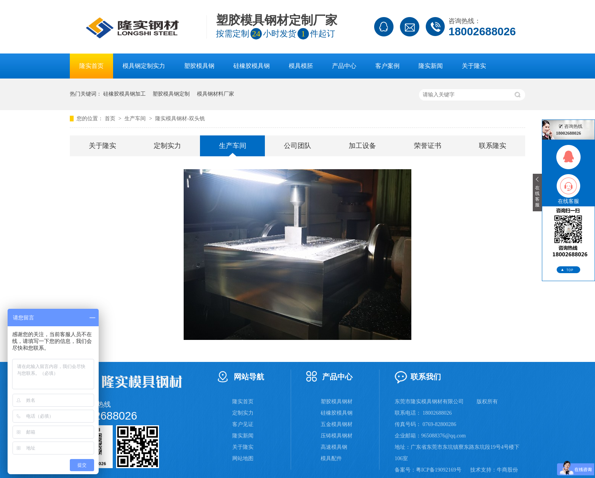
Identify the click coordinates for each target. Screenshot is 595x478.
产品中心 (344, 66)
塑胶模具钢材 (337, 401)
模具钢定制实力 (144, 66)
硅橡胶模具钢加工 (124, 94)
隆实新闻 (431, 66)
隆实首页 (91, 66)
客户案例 (387, 66)
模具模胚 (301, 66)
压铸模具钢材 (337, 436)
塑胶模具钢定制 (171, 94)
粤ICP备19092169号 (438, 470)
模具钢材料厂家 (215, 94)
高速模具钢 (334, 447)
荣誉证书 (427, 145)
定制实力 (167, 145)
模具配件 (331, 458)
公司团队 (297, 145)
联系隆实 (492, 145)
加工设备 (362, 145)
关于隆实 (474, 66)
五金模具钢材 (337, 424)
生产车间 (135, 118)
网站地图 (242, 458)
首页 (111, 118)
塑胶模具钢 (199, 66)
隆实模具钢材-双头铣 (180, 118)
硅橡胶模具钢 (251, 66)
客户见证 (242, 424)
